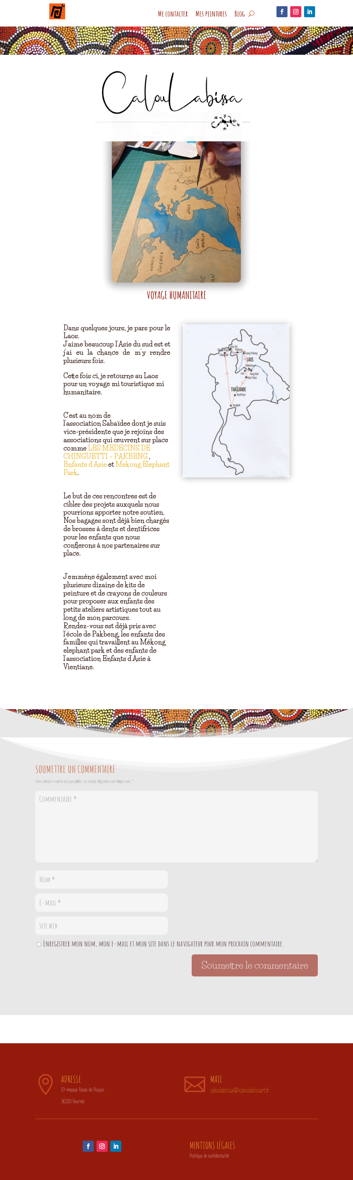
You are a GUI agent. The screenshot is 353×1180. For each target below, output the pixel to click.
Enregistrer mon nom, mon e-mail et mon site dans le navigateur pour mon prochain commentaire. (164, 944)
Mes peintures (211, 14)
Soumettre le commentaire (254, 965)
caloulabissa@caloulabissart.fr (239, 1090)
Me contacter (173, 14)
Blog (239, 14)
